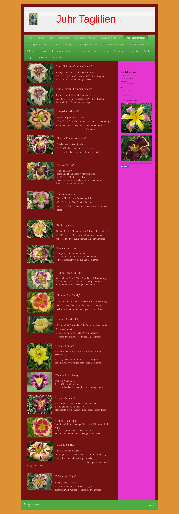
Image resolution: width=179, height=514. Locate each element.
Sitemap (37, 504)
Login (153, 503)
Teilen (124, 166)
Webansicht (152, 505)
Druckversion (29, 504)
